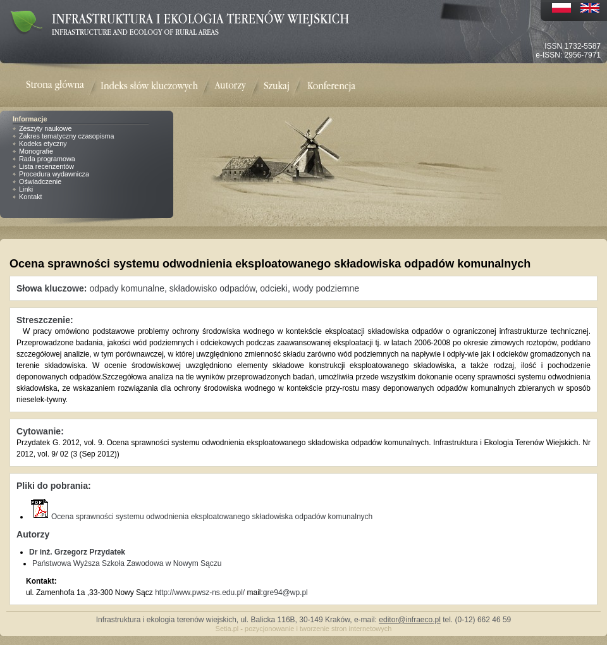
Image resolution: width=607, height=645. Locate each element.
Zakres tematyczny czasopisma (66, 136)
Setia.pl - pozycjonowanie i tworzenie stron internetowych (304, 628)
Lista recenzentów (46, 166)
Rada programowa (47, 159)
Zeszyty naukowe (45, 128)
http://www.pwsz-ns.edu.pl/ (200, 592)
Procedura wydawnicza (54, 174)
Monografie (36, 151)
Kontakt (30, 196)
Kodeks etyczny (43, 143)
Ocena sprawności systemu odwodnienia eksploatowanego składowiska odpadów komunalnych (200, 516)
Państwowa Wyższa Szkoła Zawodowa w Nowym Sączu (126, 563)
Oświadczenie (40, 181)
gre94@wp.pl (285, 592)
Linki (26, 189)
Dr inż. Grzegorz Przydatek (77, 552)
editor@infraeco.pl (410, 619)
